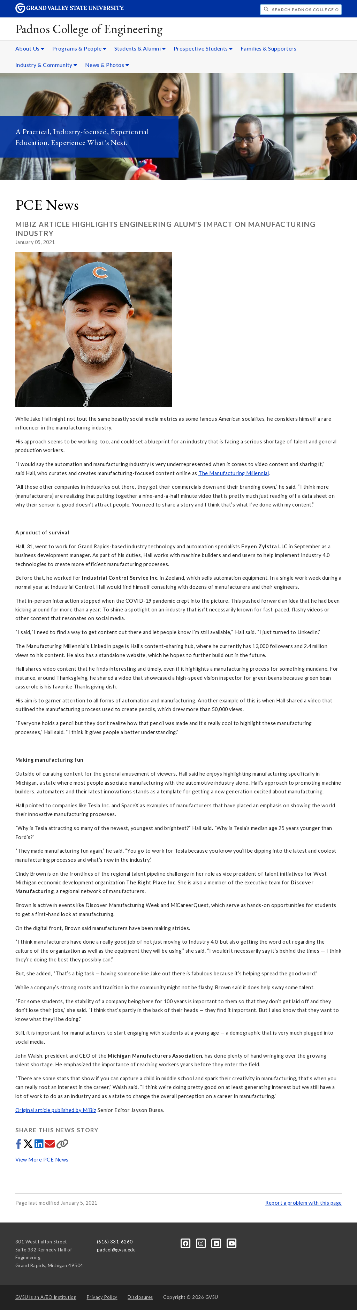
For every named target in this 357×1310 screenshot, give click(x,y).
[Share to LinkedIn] (40, 1146)
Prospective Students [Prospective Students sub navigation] (203, 48)
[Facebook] (186, 1243)
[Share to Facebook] (19, 1146)
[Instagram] (201, 1243)
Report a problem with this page (303, 1203)
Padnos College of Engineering (89, 29)
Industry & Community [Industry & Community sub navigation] (46, 64)
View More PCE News (42, 1160)
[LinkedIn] (217, 1243)
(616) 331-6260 (115, 1241)
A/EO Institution (46, 1297)
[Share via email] (50, 1146)
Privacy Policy (102, 1297)
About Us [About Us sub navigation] (30, 48)
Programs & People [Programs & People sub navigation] (79, 48)
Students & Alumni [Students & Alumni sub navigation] (140, 48)
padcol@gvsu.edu (116, 1249)
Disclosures (140, 1297)
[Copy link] (62, 1146)
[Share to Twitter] (29, 1146)
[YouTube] (232, 1243)
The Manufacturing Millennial (233, 473)
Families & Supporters (269, 48)
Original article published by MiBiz (56, 1110)
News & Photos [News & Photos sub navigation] (107, 64)
